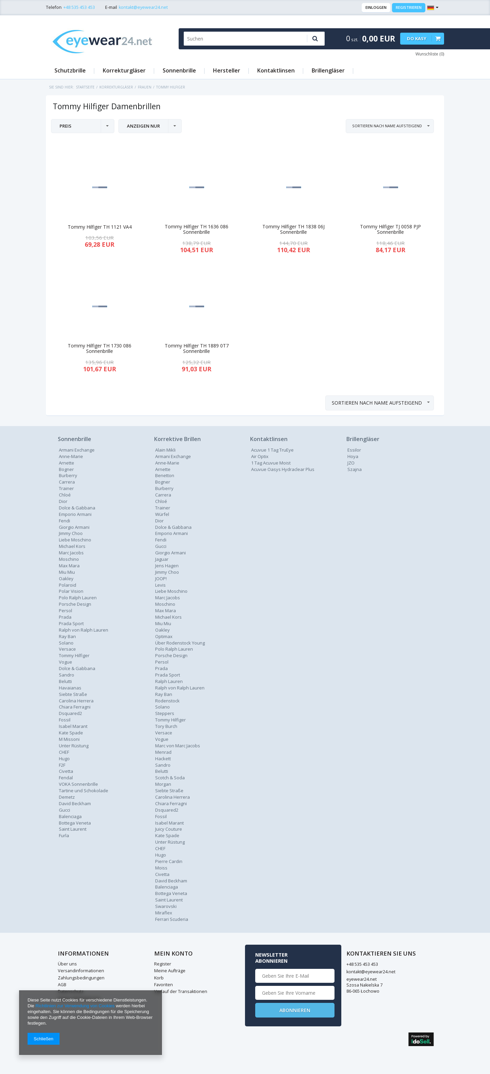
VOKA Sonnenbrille (78, 784)
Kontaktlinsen (276, 70)
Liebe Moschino (75, 540)
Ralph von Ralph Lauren (83, 630)
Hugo (64, 758)
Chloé (65, 495)
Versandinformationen (81, 971)
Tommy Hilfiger (74, 655)
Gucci (64, 810)
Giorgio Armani (74, 527)
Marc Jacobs (71, 553)
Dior (159, 521)
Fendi (64, 521)
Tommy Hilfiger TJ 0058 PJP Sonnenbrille (390, 229)
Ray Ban (163, 694)
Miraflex (163, 913)
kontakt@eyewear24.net (143, 7)
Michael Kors (72, 546)
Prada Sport (71, 623)
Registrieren (409, 7)
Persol (65, 610)
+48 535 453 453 (79, 7)
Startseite (85, 87)
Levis (160, 585)
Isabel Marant (73, 726)
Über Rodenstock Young (180, 643)
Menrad (163, 752)
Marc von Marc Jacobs (177, 746)
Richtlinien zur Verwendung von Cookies (75, 1005)
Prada (161, 668)
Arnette (66, 463)
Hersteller (226, 70)
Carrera (67, 482)
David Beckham (75, 803)
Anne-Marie (71, 456)
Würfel (162, 514)
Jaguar (161, 559)
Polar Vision (71, 591)
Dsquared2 (70, 713)
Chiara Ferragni (75, 707)
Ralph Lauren (169, 681)
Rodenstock (167, 701)
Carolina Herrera (76, 701)
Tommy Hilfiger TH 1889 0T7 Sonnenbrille (197, 349)
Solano (162, 707)
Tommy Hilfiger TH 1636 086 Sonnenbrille (196, 229)
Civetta (66, 771)
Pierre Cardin (168, 861)
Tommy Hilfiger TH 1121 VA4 (100, 227)
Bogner (66, 469)
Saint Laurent (72, 829)
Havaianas (70, 688)
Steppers (164, 713)
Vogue (65, 662)
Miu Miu (67, 572)
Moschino (69, 559)
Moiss (161, 868)
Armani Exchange (77, 450)
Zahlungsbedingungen (81, 978)
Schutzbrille (70, 70)
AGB (62, 985)
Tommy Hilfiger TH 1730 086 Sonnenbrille (99, 349)
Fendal (66, 778)
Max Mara (69, 566)
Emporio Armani (75, 514)
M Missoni (69, 739)
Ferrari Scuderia (171, 919)
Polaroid (67, 585)
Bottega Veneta (75, 823)
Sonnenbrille (179, 70)
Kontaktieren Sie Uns (285, 953)
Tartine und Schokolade (83, 790)
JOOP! (161, 578)
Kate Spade (71, 733)
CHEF (64, 752)
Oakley (66, 578)
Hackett (163, 758)
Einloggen (376, 7)
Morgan (163, 784)
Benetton (164, 475)
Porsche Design (75, 604)
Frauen (144, 87)
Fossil (64, 720)
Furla (64, 835)
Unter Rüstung (73, 746)
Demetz (67, 797)
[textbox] (242, 39)
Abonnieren (390, 1010)
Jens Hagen (167, 566)
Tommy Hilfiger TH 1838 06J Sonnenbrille (293, 229)
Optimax (164, 636)
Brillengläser (328, 70)
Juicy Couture (168, 829)
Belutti (65, 681)
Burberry (68, 475)
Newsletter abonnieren (368, 957)
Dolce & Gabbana (77, 508)
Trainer (66, 488)
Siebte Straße (73, 694)
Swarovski (166, 906)
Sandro (66, 675)
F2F (62, 765)
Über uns (67, 964)
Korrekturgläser (124, 70)
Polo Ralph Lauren (78, 598)
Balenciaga (70, 816)
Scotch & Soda (170, 778)
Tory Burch (166, 726)
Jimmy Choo (71, 533)
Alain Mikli (165, 450)
